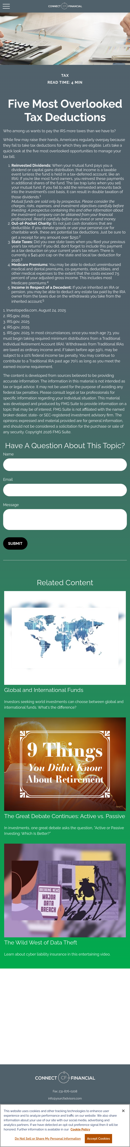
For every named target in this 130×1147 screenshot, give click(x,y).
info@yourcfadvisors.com (65, 1098)
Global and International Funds (43, 690)
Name (8, 454)
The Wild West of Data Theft (40, 942)
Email (8, 479)
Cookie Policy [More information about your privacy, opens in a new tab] (80, 1130)
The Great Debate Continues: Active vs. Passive (64, 816)
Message (11, 505)
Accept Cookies (98, 1139)
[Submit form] (15, 543)
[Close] (123, 1111)
